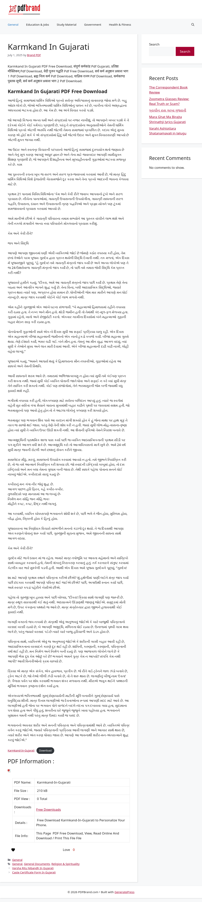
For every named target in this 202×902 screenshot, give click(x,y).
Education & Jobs (37, 24)
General (13, 24)
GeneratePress (124, 892)
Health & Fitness (120, 24)
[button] (193, 24)
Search (154, 44)
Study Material (66, 24)
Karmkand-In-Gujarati (21, 750)
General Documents (37, 864)
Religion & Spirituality (65, 864)
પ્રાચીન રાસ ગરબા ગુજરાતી (167, 110)
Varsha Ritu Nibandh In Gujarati (32, 868)
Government (92, 24)
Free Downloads (48, 809)
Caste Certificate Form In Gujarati (34, 872)
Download (45, 750)
